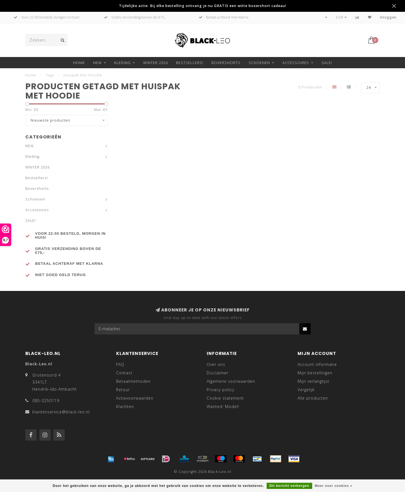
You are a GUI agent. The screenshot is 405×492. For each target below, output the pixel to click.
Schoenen (259, 62)
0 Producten (310, 87)
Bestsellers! (189, 62)
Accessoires (295, 62)
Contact (124, 372)
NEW (97, 62)
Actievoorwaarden (134, 398)
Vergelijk (306, 389)
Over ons (216, 364)
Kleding (122, 62)
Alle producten (313, 398)
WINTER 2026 (155, 62)
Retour (123, 389)
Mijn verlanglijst (313, 381)
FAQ (120, 364)
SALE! (326, 62)
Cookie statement (225, 398)
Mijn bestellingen (315, 372)
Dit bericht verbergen (289, 486)
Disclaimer (217, 372)
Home (79, 62)
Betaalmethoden (133, 381)
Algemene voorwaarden (231, 381)
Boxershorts (226, 62)
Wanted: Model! (223, 406)
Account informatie (317, 364)
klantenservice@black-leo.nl (61, 411)
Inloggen (388, 17)
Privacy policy (220, 389)
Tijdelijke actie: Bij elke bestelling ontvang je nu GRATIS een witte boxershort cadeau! (202, 5)
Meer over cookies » (333, 486)
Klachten (125, 406)
